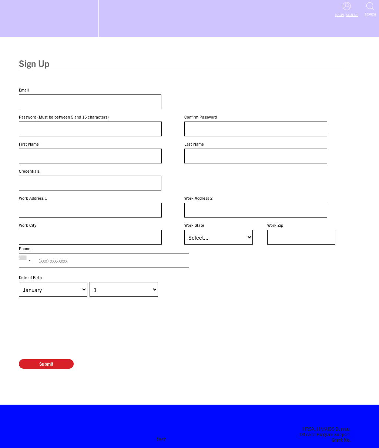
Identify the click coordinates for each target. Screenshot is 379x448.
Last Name (194, 143)
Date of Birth (30, 277)
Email (24, 89)
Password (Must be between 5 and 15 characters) (64, 116)
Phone (24, 248)
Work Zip (275, 225)
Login (339, 15)
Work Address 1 (33, 197)
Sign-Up (352, 15)
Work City (27, 225)
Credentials (29, 170)
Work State (194, 225)
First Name (29, 143)
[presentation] (75, 315)
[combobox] (26, 260)
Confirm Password (200, 116)
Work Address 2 (198, 197)
